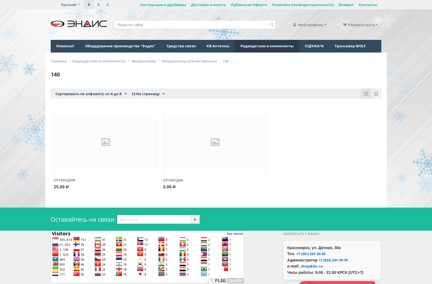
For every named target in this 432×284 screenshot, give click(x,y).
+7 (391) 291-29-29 (310, 253)
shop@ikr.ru (312, 266)
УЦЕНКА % (314, 45)
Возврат (346, 4)
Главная (59, 61)
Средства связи (181, 45)
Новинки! (65, 45)
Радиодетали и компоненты (267, 45)
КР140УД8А (173, 180)
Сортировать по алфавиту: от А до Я (91, 94)
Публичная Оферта (249, 4)
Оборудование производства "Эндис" (120, 45)
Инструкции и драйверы (163, 4)
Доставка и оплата (208, 4)
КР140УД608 (64, 180)
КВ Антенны (218, 45)
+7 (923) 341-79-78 (333, 260)
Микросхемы (143, 61)
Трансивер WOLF (350, 45)
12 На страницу (147, 94)
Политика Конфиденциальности (303, 4)
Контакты (368, 4)
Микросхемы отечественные (189, 61)
